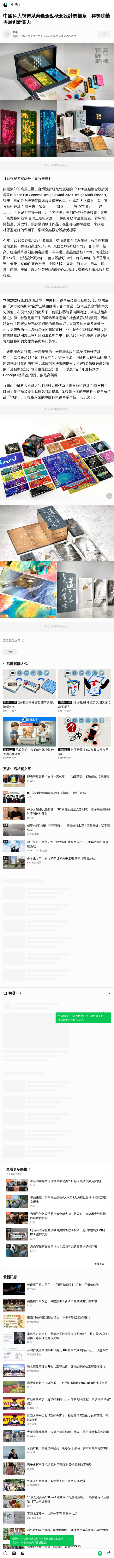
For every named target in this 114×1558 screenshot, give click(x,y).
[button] (5, 1553)
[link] (14, 1553)
